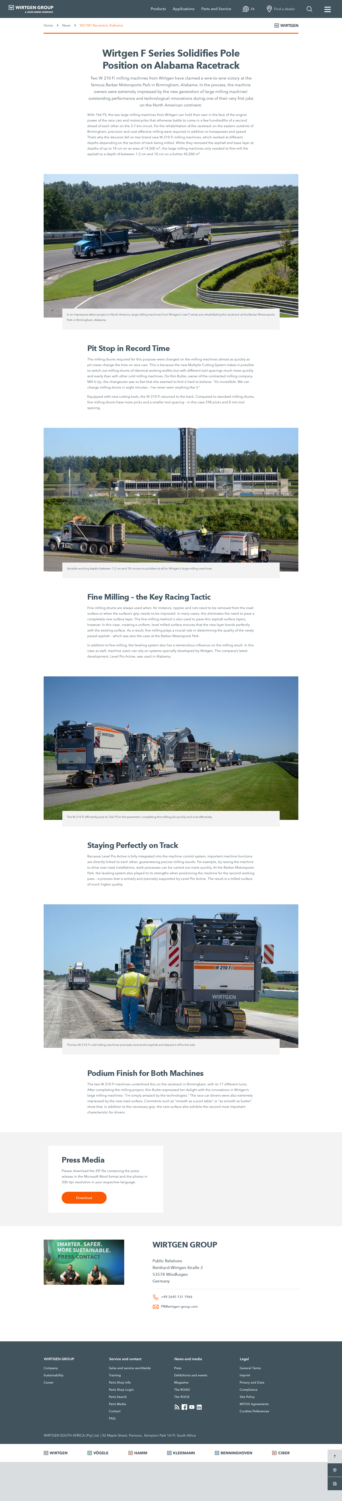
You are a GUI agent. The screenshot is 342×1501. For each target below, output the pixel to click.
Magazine (181, 1382)
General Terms (250, 1368)
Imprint (245, 1375)
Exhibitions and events (190, 1375)
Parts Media (117, 1404)
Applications (184, 9)
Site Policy (247, 1397)
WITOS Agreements (254, 1404)
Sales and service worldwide (130, 1368)
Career (49, 1382)
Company (51, 1368)
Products (158, 9)
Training (115, 1375)
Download (84, 1198)
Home (48, 25)
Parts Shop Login (121, 1390)
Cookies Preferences (254, 1411)
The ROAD (182, 1390)
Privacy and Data (252, 1382)
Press (177, 1368)
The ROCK (181, 1397)
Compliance (248, 1390)
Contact (115, 1411)
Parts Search (118, 1397)
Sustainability (53, 1375)
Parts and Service (216, 9)
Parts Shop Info (120, 1382)
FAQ (112, 1418)
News (66, 25)
